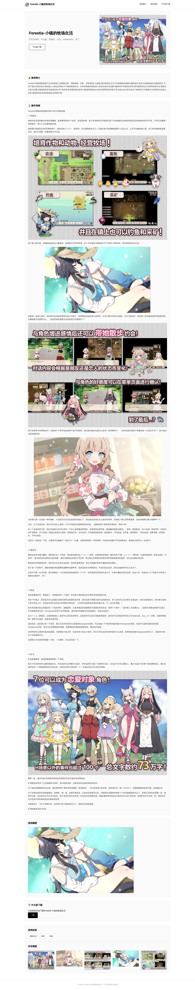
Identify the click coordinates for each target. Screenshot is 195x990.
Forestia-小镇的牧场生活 (40, 4)
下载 (33, 915)
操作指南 (153, 4)
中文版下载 (165, 4)
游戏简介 (143, 4)
